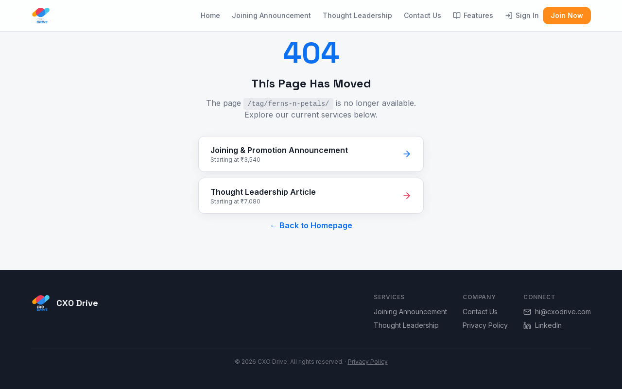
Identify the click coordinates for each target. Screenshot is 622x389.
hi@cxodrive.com (557, 311)
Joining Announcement (271, 15)
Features (473, 15)
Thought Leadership (357, 15)
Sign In (522, 15)
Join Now (567, 15)
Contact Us (422, 15)
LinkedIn (542, 325)
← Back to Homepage (311, 225)
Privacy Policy (485, 325)
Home (210, 15)
